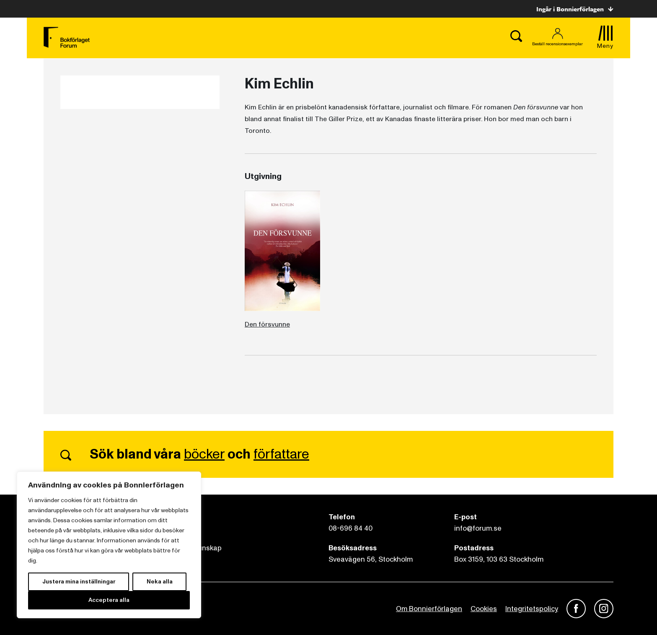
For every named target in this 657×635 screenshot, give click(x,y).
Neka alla (160, 582)
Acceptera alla (108, 600)
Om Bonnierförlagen (429, 609)
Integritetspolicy (531, 609)
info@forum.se (478, 528)
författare (281, 454)
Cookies (484, 609)
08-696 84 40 (350, 528)
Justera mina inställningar (78, 582)
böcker (204, 454)
